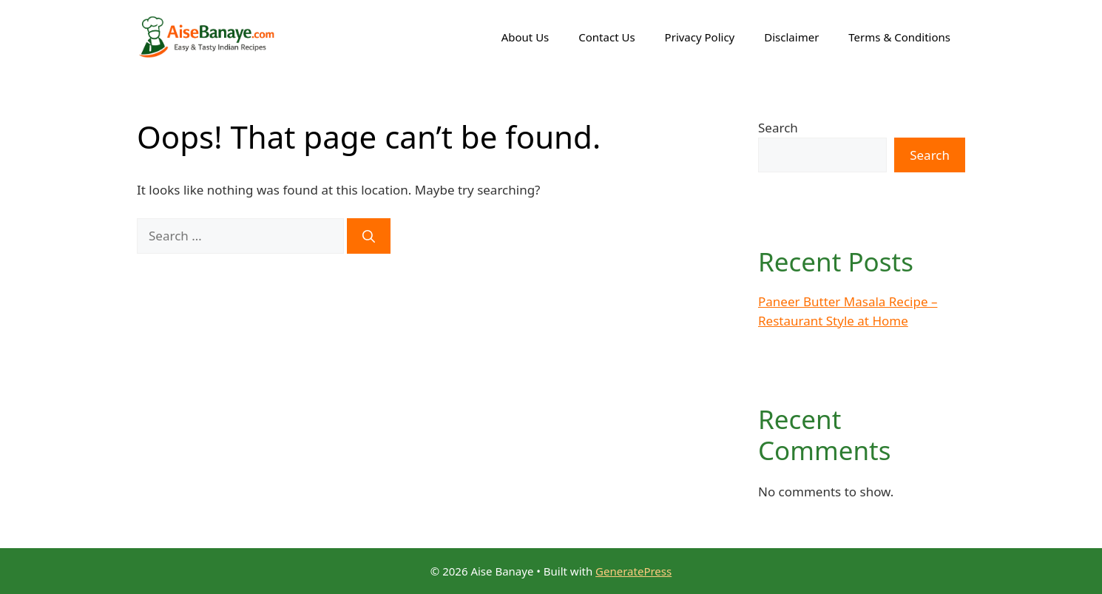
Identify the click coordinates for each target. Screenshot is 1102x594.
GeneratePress (633, 571)
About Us (525, 37)
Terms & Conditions (899, 37)
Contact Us (606, 37)
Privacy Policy (700, 37)
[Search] (369, 236)
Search (778, 127)
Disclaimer (791, 37)
